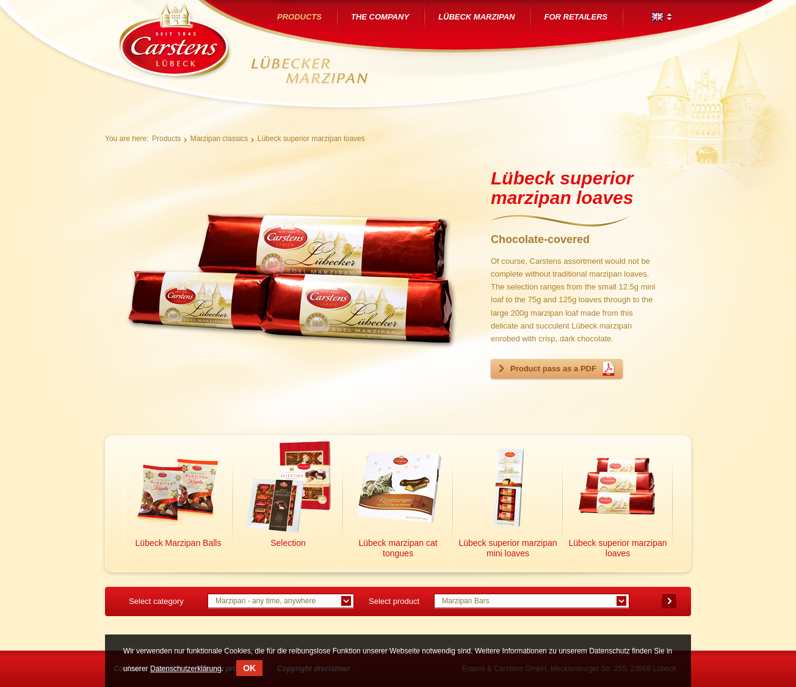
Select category (156, 601)
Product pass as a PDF (553, 368)
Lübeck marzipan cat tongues (397, 548)
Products (166, 138)
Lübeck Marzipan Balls (179, 543)
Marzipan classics (219, 138)
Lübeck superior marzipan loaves (311, 138)
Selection (288, 543)
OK (249, 668)
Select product (394, 601)
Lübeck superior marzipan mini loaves (507, 548)
